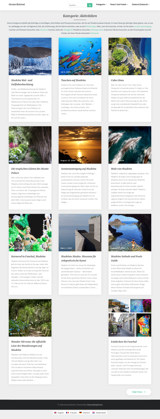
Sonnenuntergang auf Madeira (78, 168)
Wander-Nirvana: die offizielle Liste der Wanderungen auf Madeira (28, 345)
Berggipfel (68, 29)
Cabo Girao (117, 80)
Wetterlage (91, 26)
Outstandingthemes (95, 405)
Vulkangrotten (97, 29)
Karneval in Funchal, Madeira (28, 256)
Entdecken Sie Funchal (124, 341)
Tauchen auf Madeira (73, 80)
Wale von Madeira (121, 168)
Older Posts (139, 392)
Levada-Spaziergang (142, 26)
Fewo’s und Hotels (119, 4)
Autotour (44, 29)
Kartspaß (94, 33)
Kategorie (101, 4)
